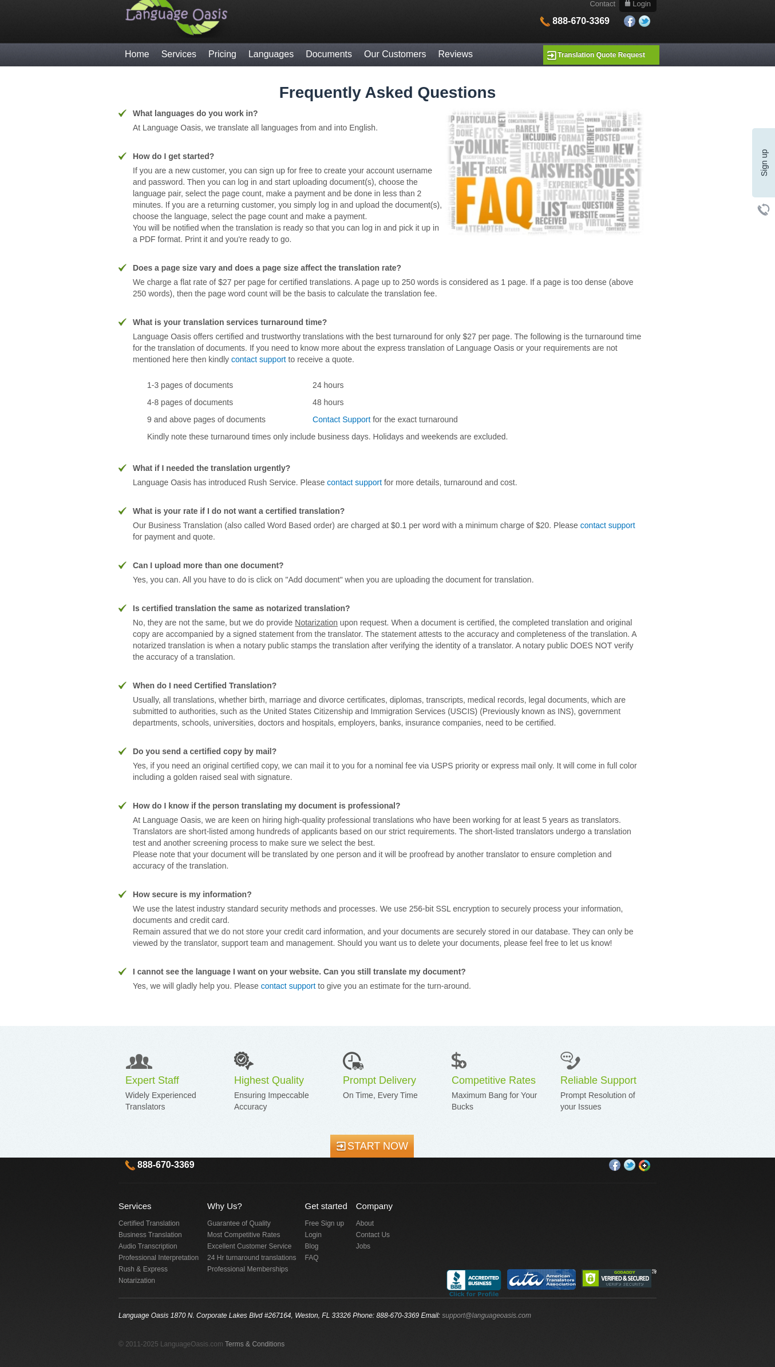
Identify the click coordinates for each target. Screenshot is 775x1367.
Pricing (222, 54)
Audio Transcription (147, 1246)
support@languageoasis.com (486, 1315)
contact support (258, 359)
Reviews (455, 54)
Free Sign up (325, 1223)
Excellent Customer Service (249, 1246)
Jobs (363, 1246)
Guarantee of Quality (239, 1223)
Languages (271, 54)
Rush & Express (143, 1269)
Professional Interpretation (158, 1258)
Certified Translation (149, 1223)
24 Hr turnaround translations (251, 1258)
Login (313, 1235)
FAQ (312, 1258)
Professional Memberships (247, 1269)
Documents (329, 54)
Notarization (136, 1281)
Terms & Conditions (254, 1344)
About (365, 1223)
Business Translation (150, 1235)
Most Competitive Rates (243, 1235)
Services (178, 54)
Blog (312, 1246)
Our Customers (395, 54)
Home (137, 54)
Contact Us (373, 1235)
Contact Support (341, 419)
